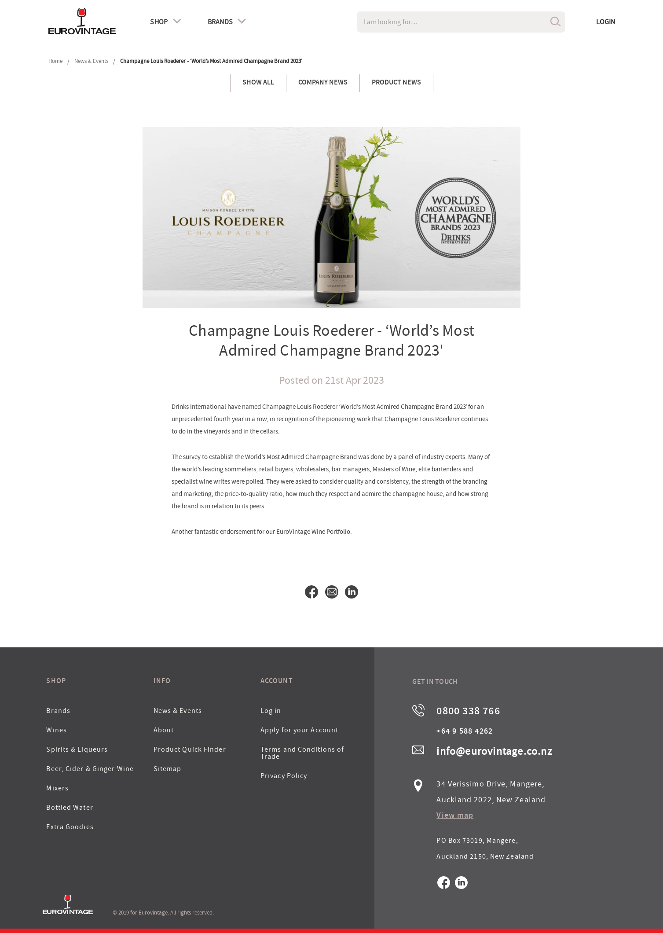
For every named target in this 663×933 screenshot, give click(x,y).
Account (276, 681)
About (164, 730)
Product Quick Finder (190, 749)
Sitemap (168, 768)
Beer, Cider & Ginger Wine (90, 768)
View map (454, 816)
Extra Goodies (69, 827)
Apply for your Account (299, 730)
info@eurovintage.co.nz (494, 751)
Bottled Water (69, 807)
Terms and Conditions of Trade (302, 753)
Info (162, 681)
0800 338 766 (468, 712)
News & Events (178, 710)
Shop (56, 681)
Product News (396, 83)
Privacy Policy (283, 775)
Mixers (57, 788)
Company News (323, 83)
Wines (56, 730)
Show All (258, 83)
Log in (271, 710)
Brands (58, 710)
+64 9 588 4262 (464, 732)
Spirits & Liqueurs (77, 749)
